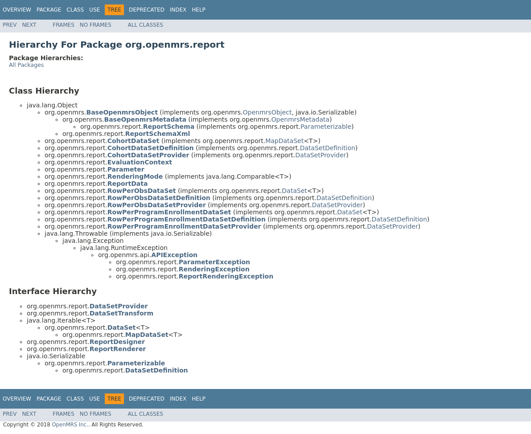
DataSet (294, 190)
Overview (17, 10)
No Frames (95, 25)
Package (49, 10)
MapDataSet (284, 140)
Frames (63, 25)
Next (29, 25)
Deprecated (147, 10)
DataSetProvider (320, 155)
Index (178, 10)
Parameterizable (325, 126)
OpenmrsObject (267, 112)
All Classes (145, 25)
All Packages (26, 64)
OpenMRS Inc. (70, 425)
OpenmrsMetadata (300, 119)
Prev (9, 25)
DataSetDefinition (327, 147)
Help (199, 10)
